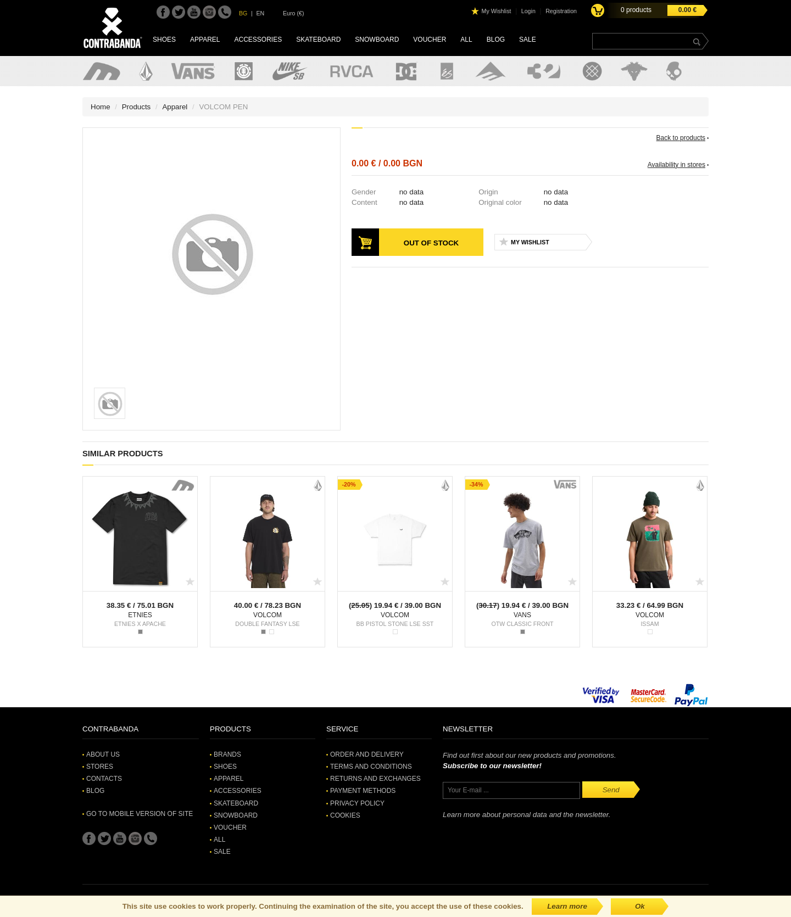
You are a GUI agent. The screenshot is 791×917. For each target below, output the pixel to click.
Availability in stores (676, 165)
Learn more (567, 906)
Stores (99, 766)
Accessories (258, 39)
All (466, 39)
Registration (561, 11)
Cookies (345, 815)
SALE (527, 39)
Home (100, 107)
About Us (103, 754)
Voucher (429, 39)
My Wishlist (496, 11)
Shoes (164, 39)
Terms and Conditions (371, 766)
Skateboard (318, 39)
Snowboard (377, 39)
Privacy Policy (357, 803)
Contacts (104, 778)
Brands (227, 754)
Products (136, 107)
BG (243, 13)
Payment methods (363, 791)
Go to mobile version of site (139, 814)
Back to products (680, 138)
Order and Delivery (367, 754)
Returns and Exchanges (375, 778)
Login (528, 11)
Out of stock (431, 243)
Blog (496, 39)
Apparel (205, 39)
